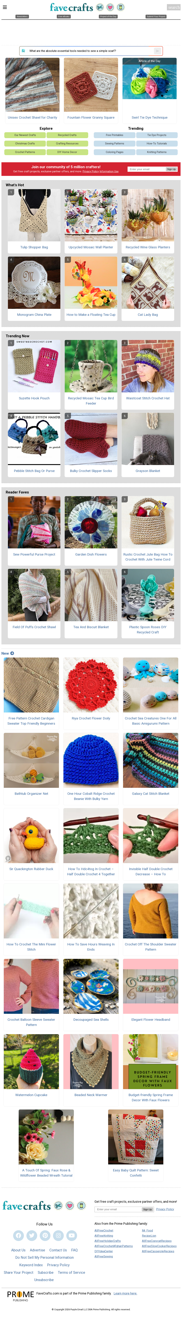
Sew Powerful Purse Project (34, 554)
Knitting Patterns (157, 152)
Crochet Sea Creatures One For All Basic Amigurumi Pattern (150, 721)
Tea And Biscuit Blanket (91, 627)
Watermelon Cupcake (31, 1095)
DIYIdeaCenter (104, 1251)
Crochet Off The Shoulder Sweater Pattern (150, 947)
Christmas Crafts (25, 143)
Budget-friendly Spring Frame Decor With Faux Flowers (150, 1097)
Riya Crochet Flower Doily (91, 718)
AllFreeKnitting (104, 1235)
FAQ (74, 1250)
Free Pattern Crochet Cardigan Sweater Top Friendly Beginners (31, 721)
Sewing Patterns (114, 143)
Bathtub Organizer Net (31, 794)
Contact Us (58, 1250)
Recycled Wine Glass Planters (148, 247)
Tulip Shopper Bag (34, 247)
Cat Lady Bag (148, 315)
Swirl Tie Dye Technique (149, 117)
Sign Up (171, 169)
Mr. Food (147, 1230)
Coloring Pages (114, 152)
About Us (18, 1250)
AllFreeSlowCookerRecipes (159, 1246)
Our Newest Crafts (25, 135)
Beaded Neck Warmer (90, 1095)
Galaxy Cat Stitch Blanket (150, 794)
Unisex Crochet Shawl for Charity (32, 117)
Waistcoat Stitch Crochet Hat (148, 398)
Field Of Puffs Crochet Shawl (34, 627)
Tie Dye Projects (156, 135)
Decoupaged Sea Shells (91, 1020)
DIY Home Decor (67, 152)
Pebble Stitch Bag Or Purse (34, 471)
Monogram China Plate (34, 315)
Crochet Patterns (25, 152)
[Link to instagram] (58, 1235)
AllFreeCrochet (104, 1230)
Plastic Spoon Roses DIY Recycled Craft (148, 629)
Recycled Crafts (67, 135)
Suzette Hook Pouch (34, 398)
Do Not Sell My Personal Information (44, 1257)
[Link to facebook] (18, 1235)
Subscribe (46, 1272)
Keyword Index (31, 1265)
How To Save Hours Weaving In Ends (91, 947)
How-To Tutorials (157, 143)
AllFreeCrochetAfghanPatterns (114, 1246)
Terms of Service (71, 1272)
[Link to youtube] (71, 1235)
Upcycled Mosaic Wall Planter (91, 247)
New (7, 653)
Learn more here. (125, 1293)
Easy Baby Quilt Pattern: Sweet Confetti (136, 1172)
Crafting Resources (67, 143)
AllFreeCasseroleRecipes (158, 1251)
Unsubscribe (44, 1280)
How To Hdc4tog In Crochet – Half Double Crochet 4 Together (91, 871)
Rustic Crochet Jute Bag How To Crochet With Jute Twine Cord (147, 557)
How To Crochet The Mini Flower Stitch (31, 947)
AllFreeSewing (104, 1256)
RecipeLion (149, 1235)
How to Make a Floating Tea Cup (91, 315)
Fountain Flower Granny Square (90, 117)
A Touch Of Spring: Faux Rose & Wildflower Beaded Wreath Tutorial (46, 1172)
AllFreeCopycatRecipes (157, 1241)
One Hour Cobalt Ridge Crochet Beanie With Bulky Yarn (91, 796)
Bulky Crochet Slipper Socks (91, 471)
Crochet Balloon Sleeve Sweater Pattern (31, 1022)
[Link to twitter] (31, 1235)
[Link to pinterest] (45, 1235)
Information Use (109, 171)
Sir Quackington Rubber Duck (31, 869)
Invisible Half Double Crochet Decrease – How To (150, 871)
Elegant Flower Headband (150, 1020)
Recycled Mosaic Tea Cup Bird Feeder (91, 400)
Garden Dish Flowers (91, 554)
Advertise (37, 1250)
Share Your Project (18, 1272)
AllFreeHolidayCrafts (108, 1241)
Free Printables (114, 135)
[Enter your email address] (118, 1209)
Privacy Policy (91, 171)
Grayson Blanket (148, 471)
